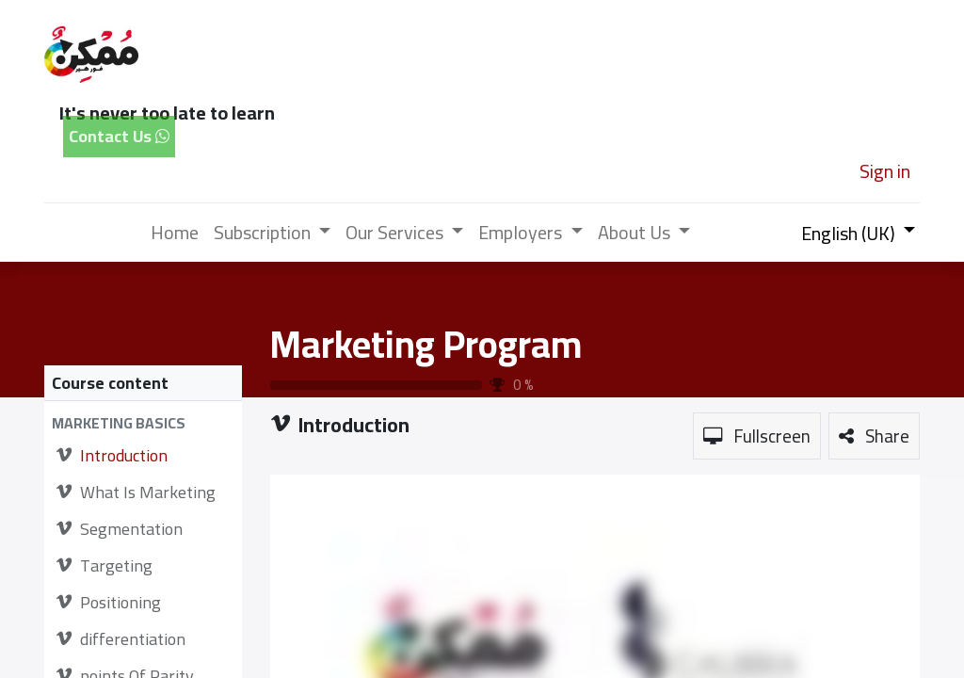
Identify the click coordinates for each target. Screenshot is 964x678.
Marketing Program (426, 344)
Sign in (885, 170)
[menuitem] (174, 232)
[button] (143, 424)
